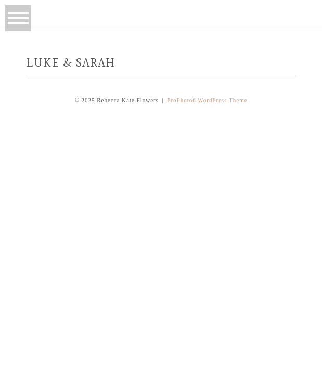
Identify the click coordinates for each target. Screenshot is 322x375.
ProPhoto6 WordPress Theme (207, 100)
